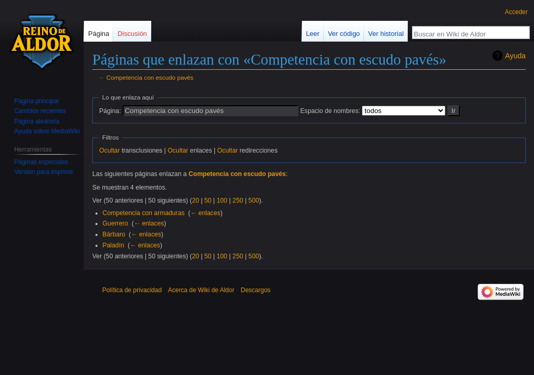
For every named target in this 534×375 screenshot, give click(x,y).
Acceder (516, 12)
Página (98, 34)
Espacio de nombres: (330, 111)
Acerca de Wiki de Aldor (201, 290)
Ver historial (386, 34)
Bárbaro (114, 234)
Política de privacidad (132, 290)
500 (253, 200)
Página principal (36, 101)
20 (195, 200)
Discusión (132, 34)
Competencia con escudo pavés (149, 77)
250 (238, 200)
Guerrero (115, 223)
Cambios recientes (40, 111)
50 (208, 200)
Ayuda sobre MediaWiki (47, 131)
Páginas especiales (41, 162)
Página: (110, 111)
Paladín (114, 245)
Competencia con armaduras (144, 213)
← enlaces (205, 213)
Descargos (255, 290)
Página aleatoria (36, 121)
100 (221, 200)
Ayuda (515, 56)
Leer (313, 34)
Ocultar (109, 150)
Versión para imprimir (43, 172)
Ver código (344, 34)
